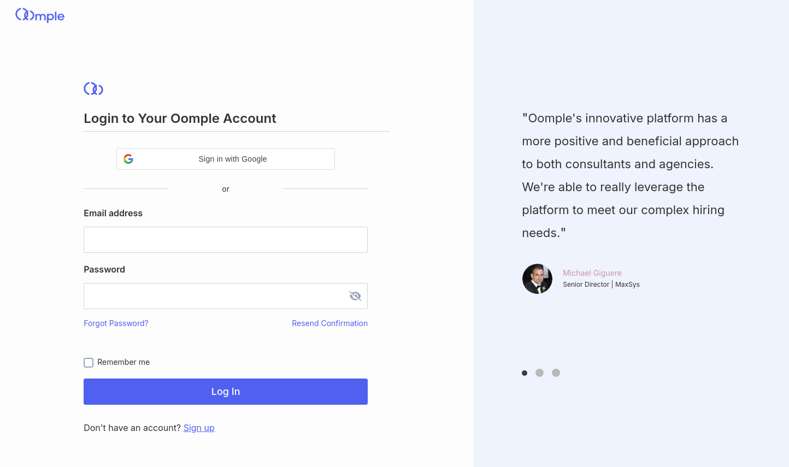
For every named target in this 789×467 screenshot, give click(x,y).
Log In (225, 391)
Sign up (199, 427)
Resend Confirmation (330, 323)
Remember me (123, 361)
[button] (225, 159)
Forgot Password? (116, 323)
